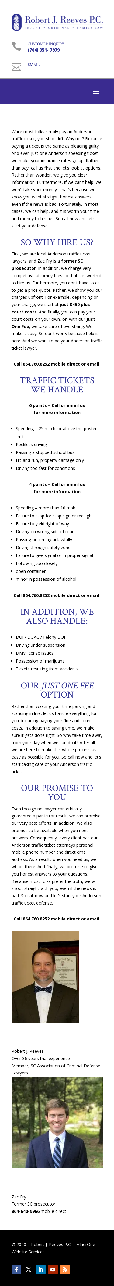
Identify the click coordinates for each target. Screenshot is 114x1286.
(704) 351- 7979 (44, 50)
